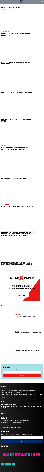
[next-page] (4, 360)
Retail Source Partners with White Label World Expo (12, 409)
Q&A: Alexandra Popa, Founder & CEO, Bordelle (14, 178)
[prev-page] (2, 360)
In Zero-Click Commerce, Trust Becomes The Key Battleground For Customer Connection (14, 149)
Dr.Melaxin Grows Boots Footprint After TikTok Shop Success (16, 120)
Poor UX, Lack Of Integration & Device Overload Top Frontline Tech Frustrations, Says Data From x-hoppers (17, 263)
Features (3, 59)
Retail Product (5, 31)
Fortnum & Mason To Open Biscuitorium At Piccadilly (25, 316)
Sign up (22, 375)
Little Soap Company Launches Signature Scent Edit (11, 427)
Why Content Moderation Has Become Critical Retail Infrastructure (16, 63)
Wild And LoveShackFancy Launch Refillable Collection (17, 207)
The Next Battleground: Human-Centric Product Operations (27, 350)
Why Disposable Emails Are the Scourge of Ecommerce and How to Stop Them (28, 333)
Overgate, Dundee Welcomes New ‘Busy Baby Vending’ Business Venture (16, 34)
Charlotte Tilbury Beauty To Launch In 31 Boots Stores (17, 92)
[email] (22, 372)
